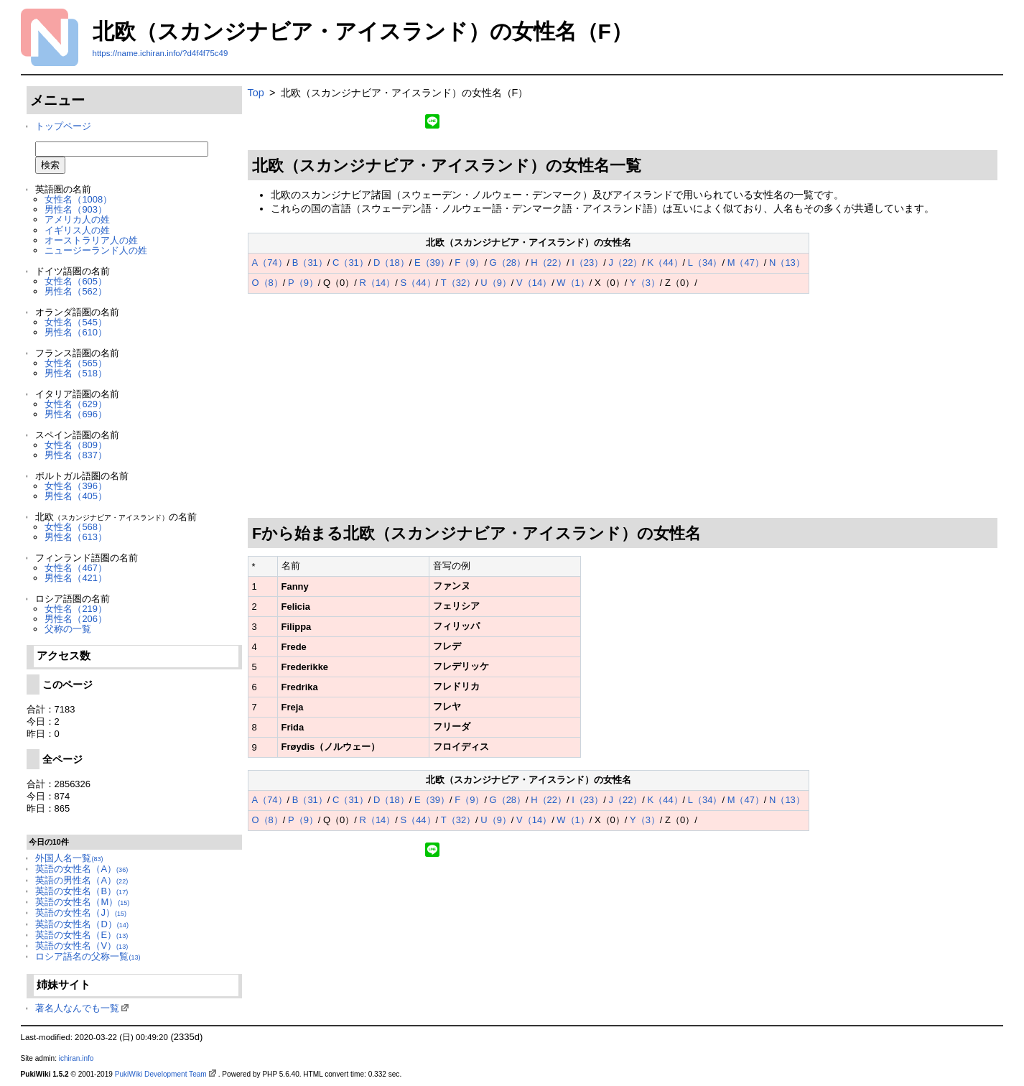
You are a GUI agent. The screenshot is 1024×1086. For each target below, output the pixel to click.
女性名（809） (76, 445)
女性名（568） (76, 526)
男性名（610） (76, 332)
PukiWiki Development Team (161, 1074)
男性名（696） (76, 414)
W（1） (573, 282)
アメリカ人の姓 (77, 219)
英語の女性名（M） (82, 901)
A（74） (269, 262)
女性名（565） (76, 363)
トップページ (63, 126)
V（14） (533, 282)
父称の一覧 (68, 628)
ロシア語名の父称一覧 (87, 956)
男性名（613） (76, 537)
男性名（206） (76, 618)
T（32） (458, 282)
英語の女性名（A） (81, 868)
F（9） (469, 262)
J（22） (625, 262)
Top (256, 92)
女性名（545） (76, 322)
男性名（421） (76, 577)
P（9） (303, 282)
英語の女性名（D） (81, 924)
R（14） (378, 282)
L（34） (705, 262)
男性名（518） (76, 373)
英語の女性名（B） (81, 891)
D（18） (391, 262)
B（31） (309, 262)
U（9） (495, 282)
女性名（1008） (78, 199)
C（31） (350, 262)
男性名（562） (76, 291)
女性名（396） (76, 486)
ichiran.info (76, 1058)
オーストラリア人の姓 (91, 240)
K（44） (665, 262)
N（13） (787, 262)
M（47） (745, 262)
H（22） (549, 262)
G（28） (508, 262)
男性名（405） (76, 496)
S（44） (418, 282)
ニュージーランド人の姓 (96, 250)
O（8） (267, 282)
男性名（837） (76, 455)
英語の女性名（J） (80, 912)
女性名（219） (76, 608)
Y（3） (645, 282)
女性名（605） (76, 281)
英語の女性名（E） (81, 934)
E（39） (432, 262)
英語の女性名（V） (81, 945)
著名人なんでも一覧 (77, 1008)
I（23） (587, 262)
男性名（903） (76, 209)
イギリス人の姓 (77, 230)
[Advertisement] (623, 405)
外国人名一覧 (69, 858)
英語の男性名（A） (81, 880)
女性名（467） (76, 567)
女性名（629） (76, 404)
